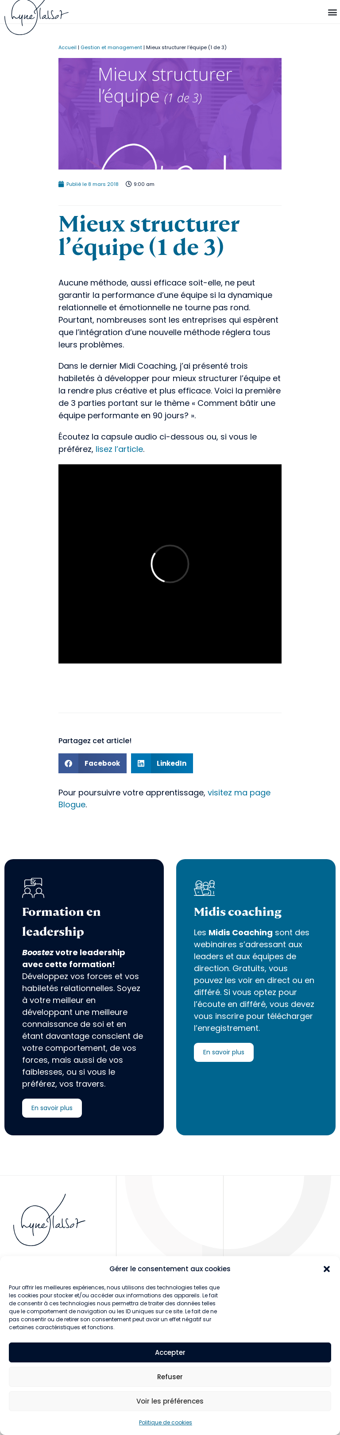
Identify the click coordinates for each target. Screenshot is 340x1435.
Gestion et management (111, 47)
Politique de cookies (165, 1422)
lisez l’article (118, 449)
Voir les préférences (170, 1401)
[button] (326, 1269)
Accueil (67, 47)
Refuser (170, 1376)
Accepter (170, 1352)
